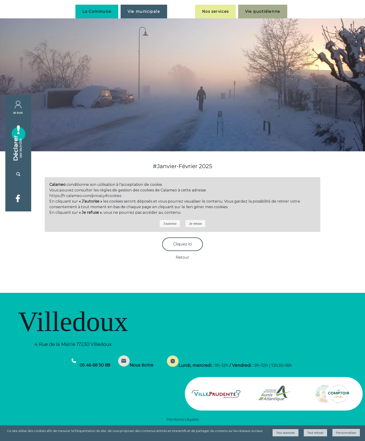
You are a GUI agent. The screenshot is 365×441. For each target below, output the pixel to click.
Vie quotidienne (262, 11)
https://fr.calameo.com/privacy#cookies (85, 196)
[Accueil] (181, 11)
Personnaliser (346, 432)
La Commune (96, 11)
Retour (182, 257)
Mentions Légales (182, 419)
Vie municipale (144, 11)
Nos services (215, 11)
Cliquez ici (182, 244)
